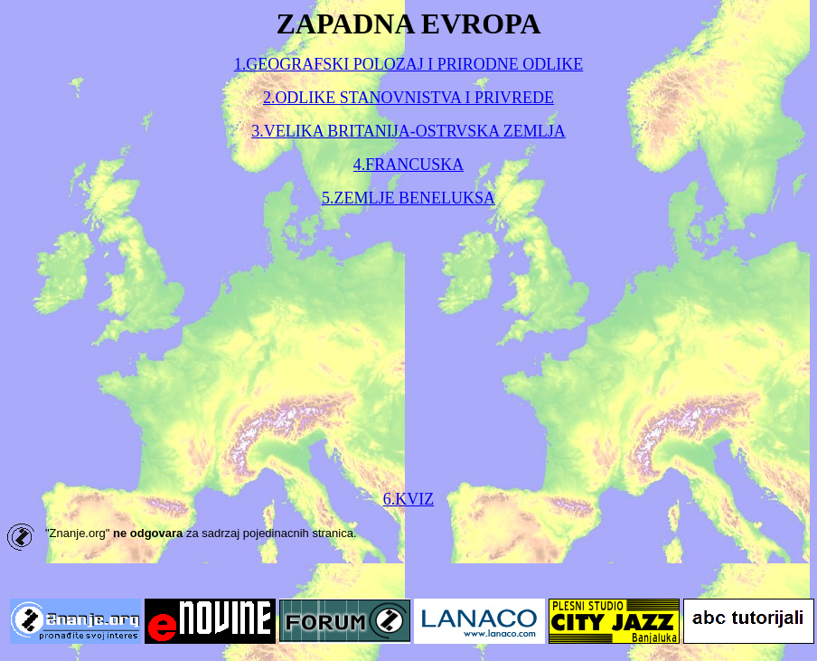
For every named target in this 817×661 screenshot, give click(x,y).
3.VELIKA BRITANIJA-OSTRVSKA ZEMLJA (408, 131)
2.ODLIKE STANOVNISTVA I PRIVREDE (408, 98)
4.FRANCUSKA (409, 165)
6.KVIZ (409, 499)
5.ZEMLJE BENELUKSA (408, 198)
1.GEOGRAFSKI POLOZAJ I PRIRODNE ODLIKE (409, 64)
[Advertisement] (409, 349)
